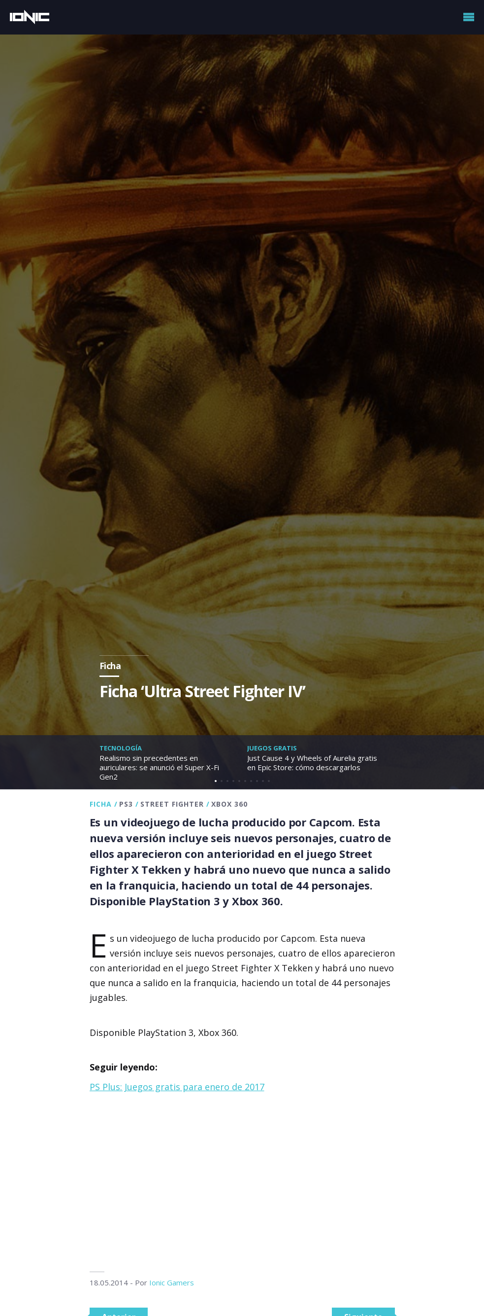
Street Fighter (172, 804)
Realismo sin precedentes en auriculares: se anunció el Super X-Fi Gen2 (159, 767)
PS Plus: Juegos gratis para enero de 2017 (177, 1087)
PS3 (126, 804)
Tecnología (120, 748)
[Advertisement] (242, 1183)
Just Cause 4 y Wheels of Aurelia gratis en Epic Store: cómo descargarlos (312, 762)
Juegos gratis (272, 748)
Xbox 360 (229, 804)
